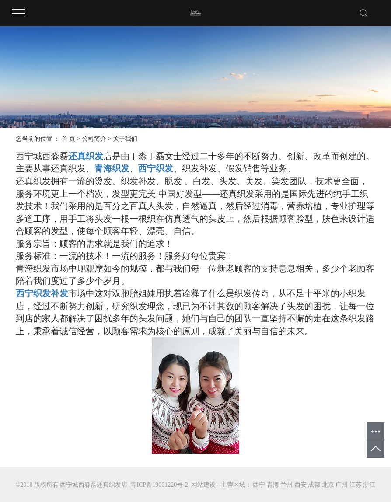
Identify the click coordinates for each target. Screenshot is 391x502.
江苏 (355, 484)
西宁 (259, 484)
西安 (300, 484)
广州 (341, 484)
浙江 (369, 484)
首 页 (69, 139)
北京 (328, 484)
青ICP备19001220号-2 (159, 484)
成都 (314, 484)
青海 (273, 484)
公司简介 (94, 139)
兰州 (286, 484)
